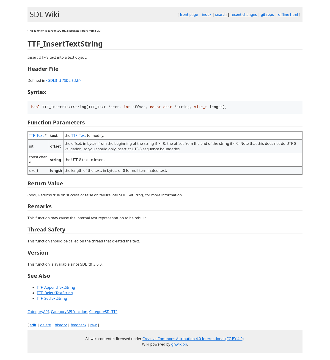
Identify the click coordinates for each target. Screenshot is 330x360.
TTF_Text (36, 135)
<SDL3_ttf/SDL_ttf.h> (63, 80)
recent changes (244, 14)
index (206, 14)
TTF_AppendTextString (56, 287)
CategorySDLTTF (103, 312)
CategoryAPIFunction (69, 312)
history (61, 325)
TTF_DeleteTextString (55, 293)
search (221, 14)
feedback (78, 325)
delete (45, 325)
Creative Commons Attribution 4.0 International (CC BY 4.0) (193, 339)
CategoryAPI (38, 312)
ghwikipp (179, 344)
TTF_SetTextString (52, 298)
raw (93, 325)
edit (33, 325)
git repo (267, 14)
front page (189, 14)
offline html (288, 14)
